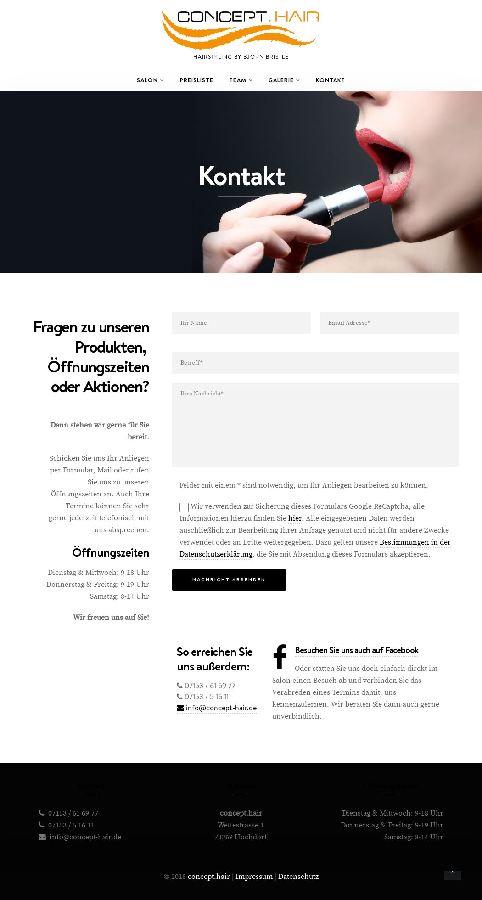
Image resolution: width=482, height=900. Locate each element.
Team (238, 80)
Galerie (281, 80)
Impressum (254, 876)
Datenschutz (298, 876)
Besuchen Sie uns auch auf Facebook (356, 650)
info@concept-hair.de (217, 708)
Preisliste (196, 80)
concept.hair (209, 876)
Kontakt (330, 80)
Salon (147, 80)
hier (295, 518)
